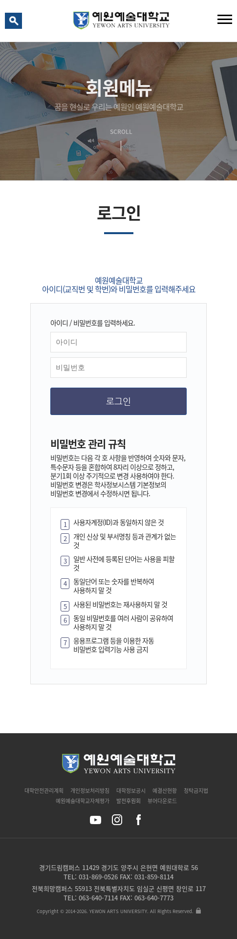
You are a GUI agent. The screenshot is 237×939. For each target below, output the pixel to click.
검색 (15, 23)
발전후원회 (128, 801)
